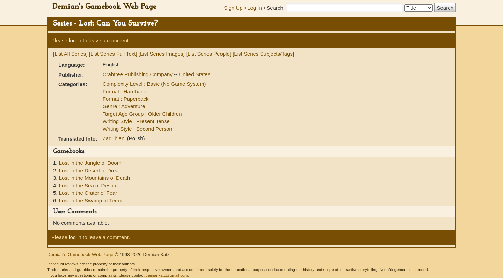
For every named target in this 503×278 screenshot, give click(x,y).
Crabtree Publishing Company (138, 74)
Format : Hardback (124, 91)
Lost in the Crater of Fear (88, 193)
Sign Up (233, 8)
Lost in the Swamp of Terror (91, 201)
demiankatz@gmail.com (166, 275)
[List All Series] (70, 54)
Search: (276, 8)
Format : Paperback (126, 99)
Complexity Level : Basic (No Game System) (154, 84)
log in (75, 40)
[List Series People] (208, 54)
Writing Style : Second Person (137, 129)
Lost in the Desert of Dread (90, 170)
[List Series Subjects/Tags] (263, 54)
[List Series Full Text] (113, 54)
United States (194, 74)
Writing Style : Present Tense (136, 121)
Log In (254, 8)
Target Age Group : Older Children (142, 114)
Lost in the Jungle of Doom (90, 163)
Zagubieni (115, 138)
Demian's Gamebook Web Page (104, 7)
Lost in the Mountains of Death (94, 178)
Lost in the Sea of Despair (89, 185)
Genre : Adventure (124, 106)
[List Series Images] (162, 54)
